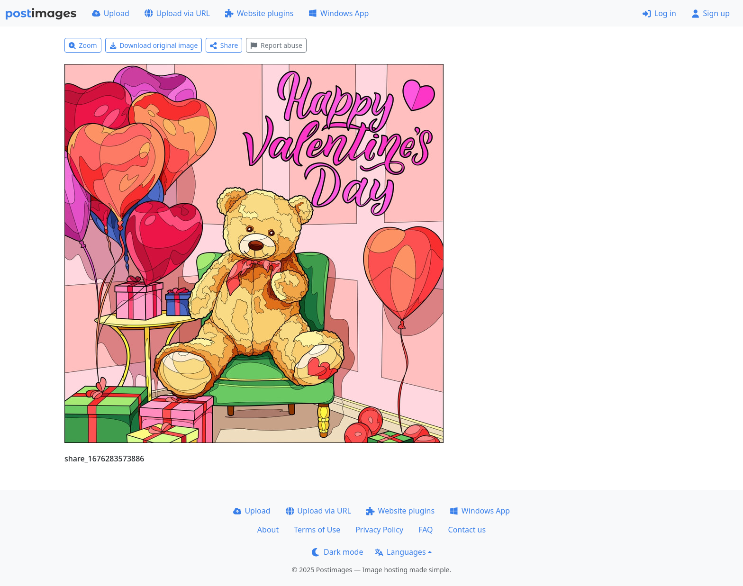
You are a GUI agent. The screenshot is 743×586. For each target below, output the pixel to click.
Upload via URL (177, 13)
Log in (659, 13)
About (268, 529)
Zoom (83, 45)
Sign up (710, 13)
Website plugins (259, 13)
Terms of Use (317, 529)
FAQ (425, 529)
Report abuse (276, 45)
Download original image (153, 45)
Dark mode (337, 552)
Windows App (338, 13)
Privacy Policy (379, 529)
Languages (400, 552)
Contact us (467, 529)
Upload (110, 13)
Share (224, 45)
